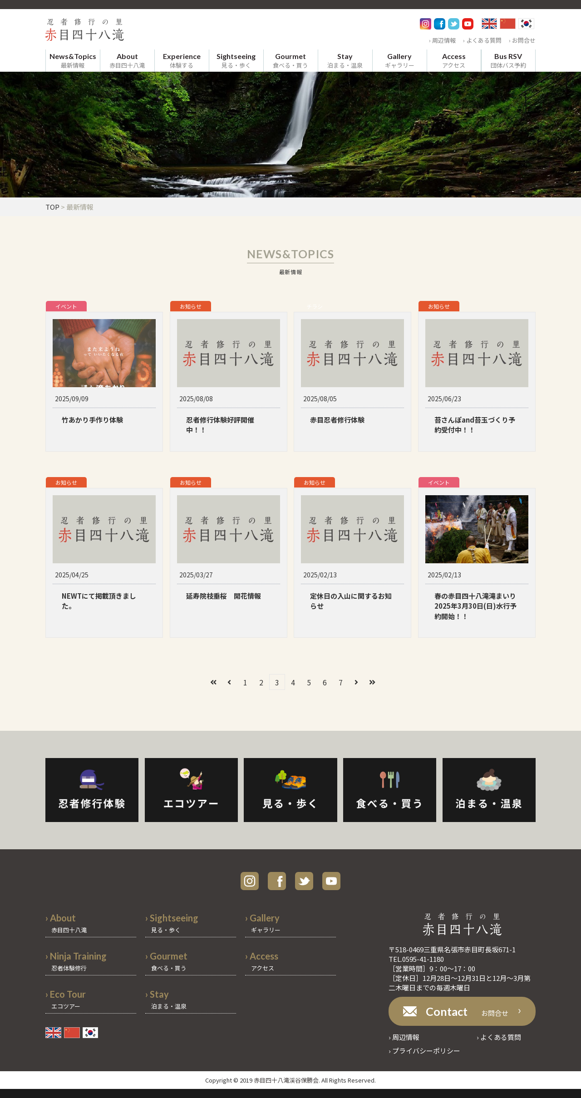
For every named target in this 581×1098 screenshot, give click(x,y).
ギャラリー (399, 60)
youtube (331, 881)
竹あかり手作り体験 (92, 419)
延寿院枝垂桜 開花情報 (223, 596)
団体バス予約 (508, 60)
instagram (250, 881)
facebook (277, 881)
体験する (182, 60)
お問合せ (467, 1011)
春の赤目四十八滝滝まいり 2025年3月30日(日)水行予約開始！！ (478, 606)
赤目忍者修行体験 (337, 419)
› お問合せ (522, 40)
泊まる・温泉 (345, 60)
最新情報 (72, 60)
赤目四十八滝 (127, 60)
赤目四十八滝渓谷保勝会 (286, 1080)
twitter (304, 881)
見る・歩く (236, 60)
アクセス (454, 60)
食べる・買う (290, 60)
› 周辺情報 (442, 40)
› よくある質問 (482, 40)
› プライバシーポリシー (424, 1050)
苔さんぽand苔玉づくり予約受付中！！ (474, 425)
